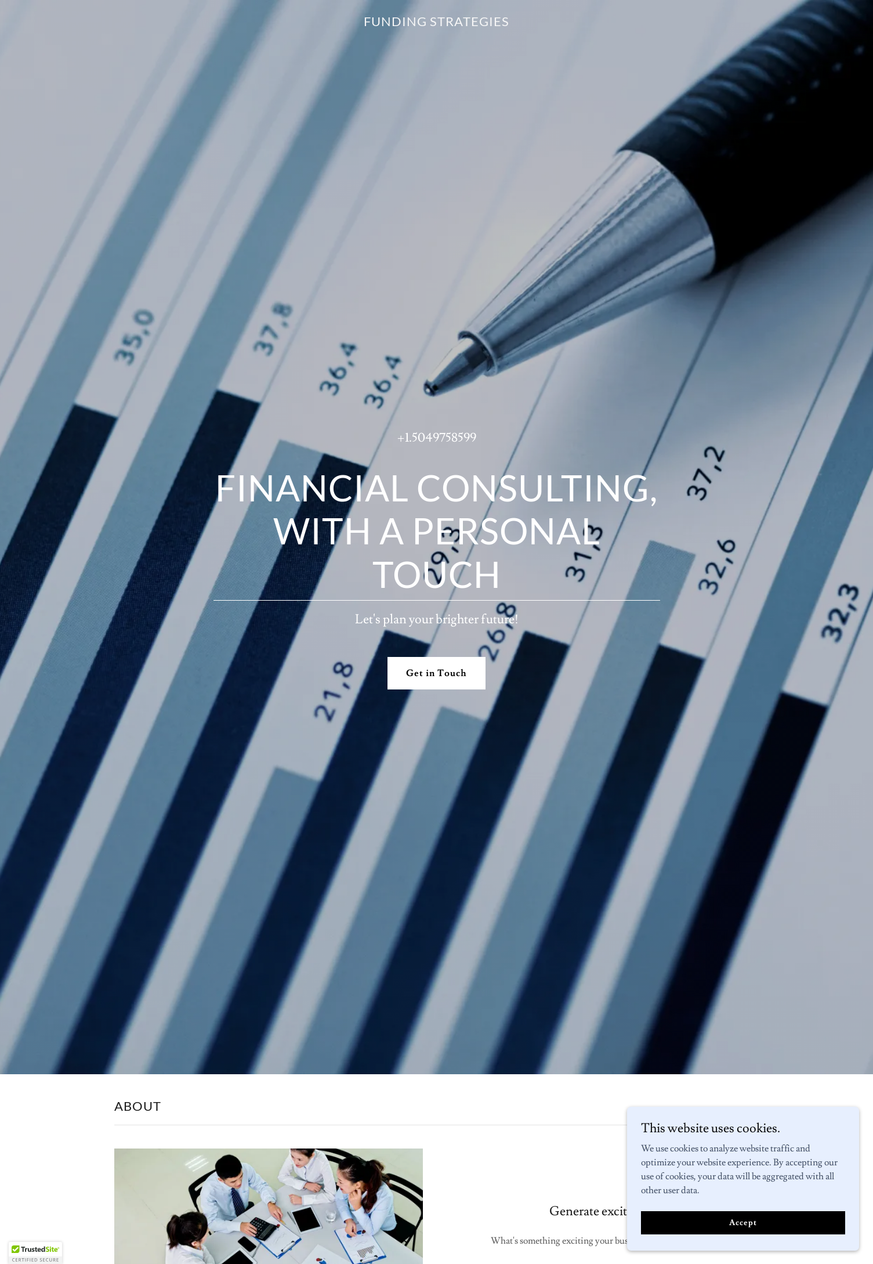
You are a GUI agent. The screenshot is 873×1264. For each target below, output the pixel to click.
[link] (436, 23)
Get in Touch (436, 673)
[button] (35, 1253)
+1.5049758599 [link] (436, 437)
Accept (742, 1222)
